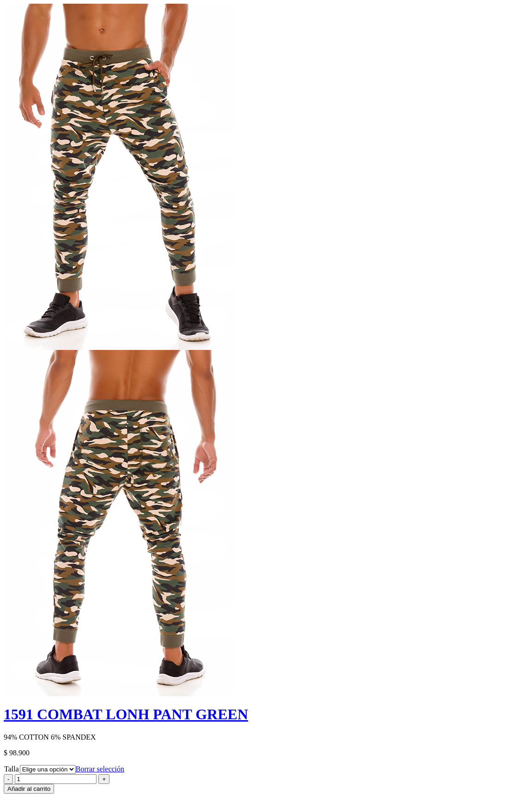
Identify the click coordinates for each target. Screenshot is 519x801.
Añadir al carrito (28, 788)
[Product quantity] (56, 779)
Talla (11, 769)
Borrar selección (100, 769)
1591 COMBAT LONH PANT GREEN (126, 714)
